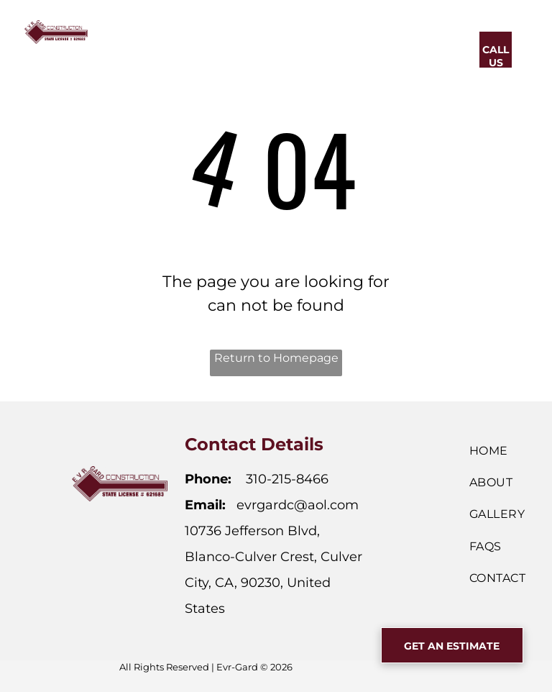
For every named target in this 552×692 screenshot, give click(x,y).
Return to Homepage (276, 358)
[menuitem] (168, 48)
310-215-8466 (287, 479)
